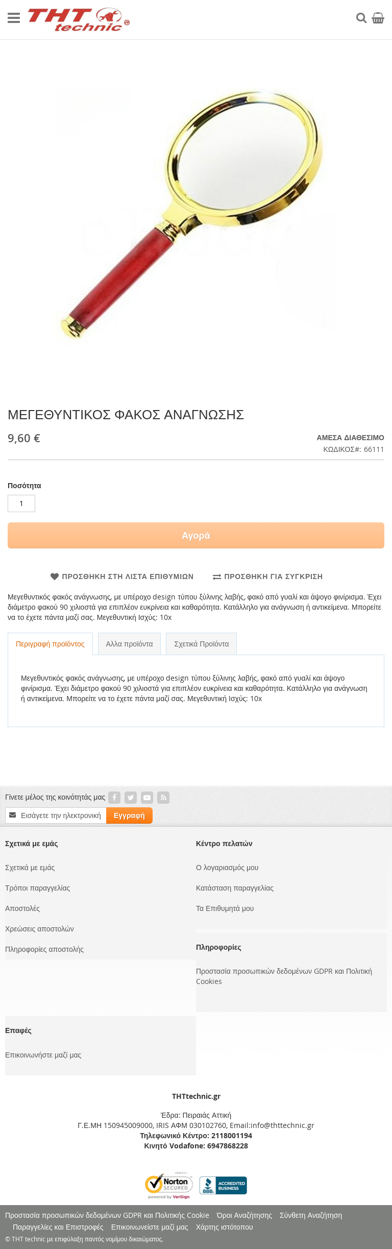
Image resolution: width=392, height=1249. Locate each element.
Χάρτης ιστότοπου (224, 1227)
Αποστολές (22, 908)
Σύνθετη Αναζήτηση (311, 1215)
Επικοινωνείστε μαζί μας (149, 1227)
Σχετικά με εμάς (30, 867)
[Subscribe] (129, 815)
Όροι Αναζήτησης (244, 1215)
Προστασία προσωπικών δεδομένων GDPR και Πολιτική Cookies (284, 976)
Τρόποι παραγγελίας (37, 888)
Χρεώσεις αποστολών (39, 928)
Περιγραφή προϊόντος (50, 643)
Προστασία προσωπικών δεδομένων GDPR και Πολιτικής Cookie (107, 1215)
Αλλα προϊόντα (129, 643)
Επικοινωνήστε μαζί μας (43, 1055)
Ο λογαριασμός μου (227, 867)
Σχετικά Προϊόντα (201, 643)
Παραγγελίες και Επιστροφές (58, 1227)
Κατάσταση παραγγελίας (235, 888)
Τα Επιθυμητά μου (225, 908)
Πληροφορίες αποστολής (44, 949)
